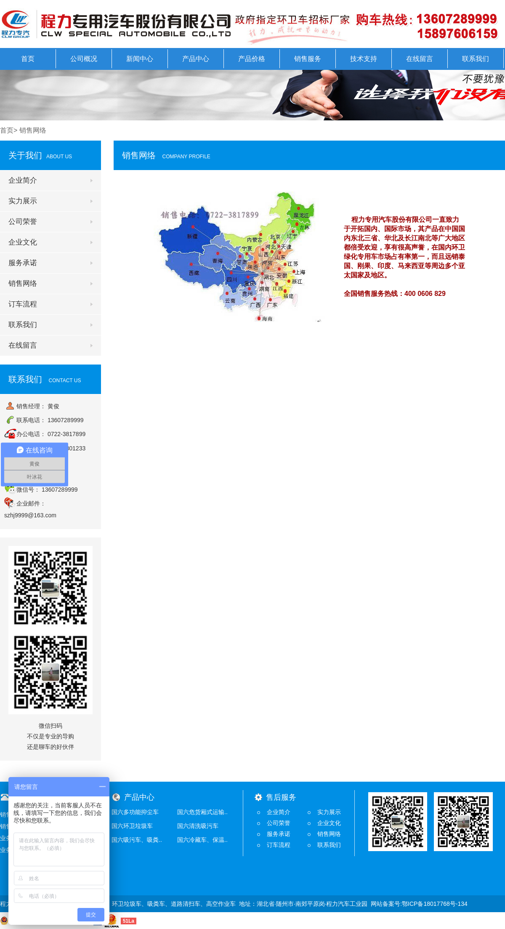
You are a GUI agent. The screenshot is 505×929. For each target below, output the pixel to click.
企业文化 (22, 242)
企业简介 (22, 180)
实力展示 (22, 201)
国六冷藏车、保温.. (202, 839)
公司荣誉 (22, 222)
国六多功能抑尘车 (135, 812)
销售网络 (22, 283)
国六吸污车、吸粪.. (137, 839)
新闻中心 (139, 58)
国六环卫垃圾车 (132, 826)
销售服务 (307, 58)
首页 (28, 58)
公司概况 (83, 58)
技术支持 (363, 58)
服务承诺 (22, 263)
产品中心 (195, 58)
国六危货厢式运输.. (202, 812)
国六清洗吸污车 (197, 826)
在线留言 (419, 58)
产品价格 (251, 58)
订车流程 (22, 304)
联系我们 (475, 58)
